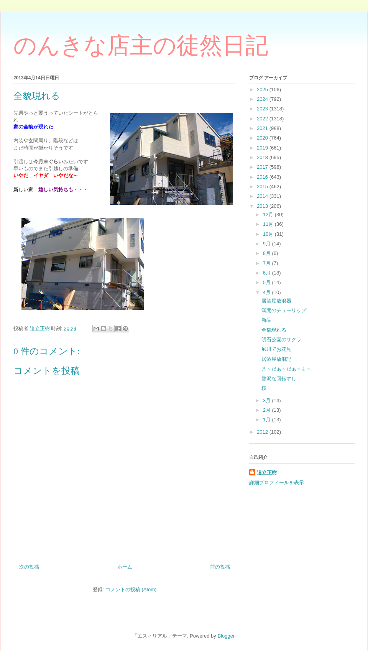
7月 (267, 263)
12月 (269, 214)
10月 (269, 234)
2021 (263, 128)
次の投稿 (29, 567)
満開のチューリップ (283, 310)
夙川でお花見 (276, 349)
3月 (267, 400)
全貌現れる (273, 330)
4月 (267, 292)
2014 (263, 196)
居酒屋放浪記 (276, 359)
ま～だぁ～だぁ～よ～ (286, 369)
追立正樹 (267, 472)
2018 (263, 157)
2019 (263, 148)
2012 (263, 432)
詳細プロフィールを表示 (276, 482)
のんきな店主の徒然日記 (140, 45)
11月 (269, 224)
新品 (266, 320)
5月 (267, 282)
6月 (267, 273)
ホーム (124, 567)
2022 (263, 119)
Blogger (225, 636)
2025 (263, 89)
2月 (267, 410)
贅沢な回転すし (278, 378)
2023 (263, 109)
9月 (267, 244)
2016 (263, 177)
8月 (267, 253)
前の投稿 (220, 567)
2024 (263, 99)
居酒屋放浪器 (276, 301)
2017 (263, 167)
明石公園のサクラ (281, 339)
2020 (263, 138)
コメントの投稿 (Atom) (131, 589)
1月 (267, 419)
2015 (263, 186)
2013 (263, 206)
